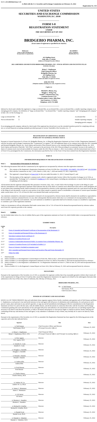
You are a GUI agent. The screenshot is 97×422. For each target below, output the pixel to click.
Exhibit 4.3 (41, 179)
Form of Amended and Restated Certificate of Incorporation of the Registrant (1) (34, 230)
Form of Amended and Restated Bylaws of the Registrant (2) (28, 233)
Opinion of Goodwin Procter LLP (19, 239)
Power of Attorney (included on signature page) (24, 247)
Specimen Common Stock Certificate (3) (21, 236)
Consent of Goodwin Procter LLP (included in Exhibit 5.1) (27, 244)
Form (34, 174)
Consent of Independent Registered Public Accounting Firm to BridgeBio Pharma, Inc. (36, 241)
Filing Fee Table (14, 253)
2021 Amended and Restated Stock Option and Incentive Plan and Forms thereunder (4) (36, 250)
